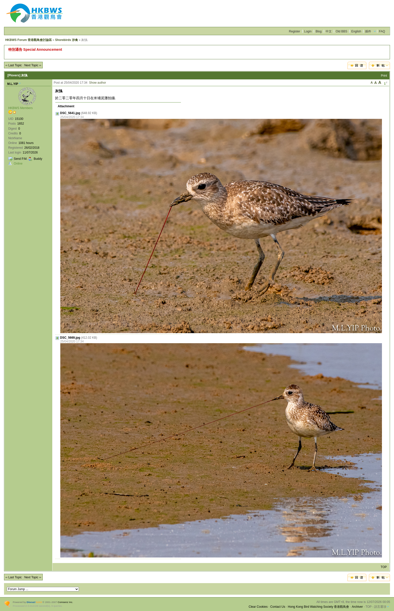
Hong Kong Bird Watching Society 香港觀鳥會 (318, 606)
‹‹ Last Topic (14, 65)
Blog (319, 31)
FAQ (382, 31)
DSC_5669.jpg (70, 337)
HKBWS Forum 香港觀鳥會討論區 (28, 40)
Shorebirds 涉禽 (66, 40)
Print (384, 75)
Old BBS (341, 31)
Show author (97, 82)
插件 (368, 31)
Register (294, 31)
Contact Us (277, 606)
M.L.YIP (12, 84)
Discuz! (31, 602)
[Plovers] (14, 75)
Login (308, 31)
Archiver (357, 606)
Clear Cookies (258, 606)
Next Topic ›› (32, 65)
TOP (384, 567)
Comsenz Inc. (65, 602)
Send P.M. (20, 159)
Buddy (38, 159)
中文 (329, 31)
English (356, 31)
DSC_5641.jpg (70, 113)
